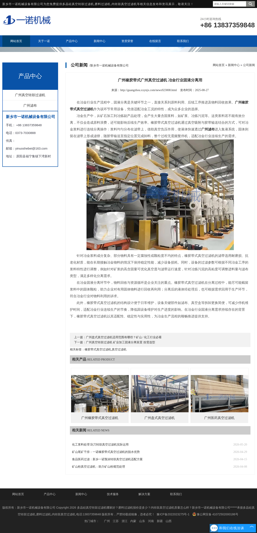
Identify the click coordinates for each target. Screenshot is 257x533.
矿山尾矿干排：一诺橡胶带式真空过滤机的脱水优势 (106, 451)
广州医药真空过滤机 (219, 418)
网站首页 (219, 65)
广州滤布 (30, 105)
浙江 (125, 521)
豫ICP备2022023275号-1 (173, 514)
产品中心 (50, 494)
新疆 (160, 521)
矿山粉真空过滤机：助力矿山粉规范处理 (98, 466)
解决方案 (144, 494)
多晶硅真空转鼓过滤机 (78, 4)
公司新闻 (249, 65)
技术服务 (113, 494)
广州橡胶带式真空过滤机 (99, 418)
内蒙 (133, 521)
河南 (151, 521)
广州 (107, 521)
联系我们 (176, 494)
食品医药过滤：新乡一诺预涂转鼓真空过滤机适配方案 (107, 459)
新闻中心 (234, 65)
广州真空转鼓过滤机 (30, 95)
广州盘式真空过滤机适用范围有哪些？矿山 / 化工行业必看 (124, 337)
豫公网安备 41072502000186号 (215, 514)
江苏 (116, 521)
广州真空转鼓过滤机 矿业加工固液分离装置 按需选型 (120, 342)
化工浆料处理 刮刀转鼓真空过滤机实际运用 (100, 444)
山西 (169, 521)
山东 (142, 521)
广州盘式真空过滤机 (159, 418)
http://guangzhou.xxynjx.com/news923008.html (148, 90)
